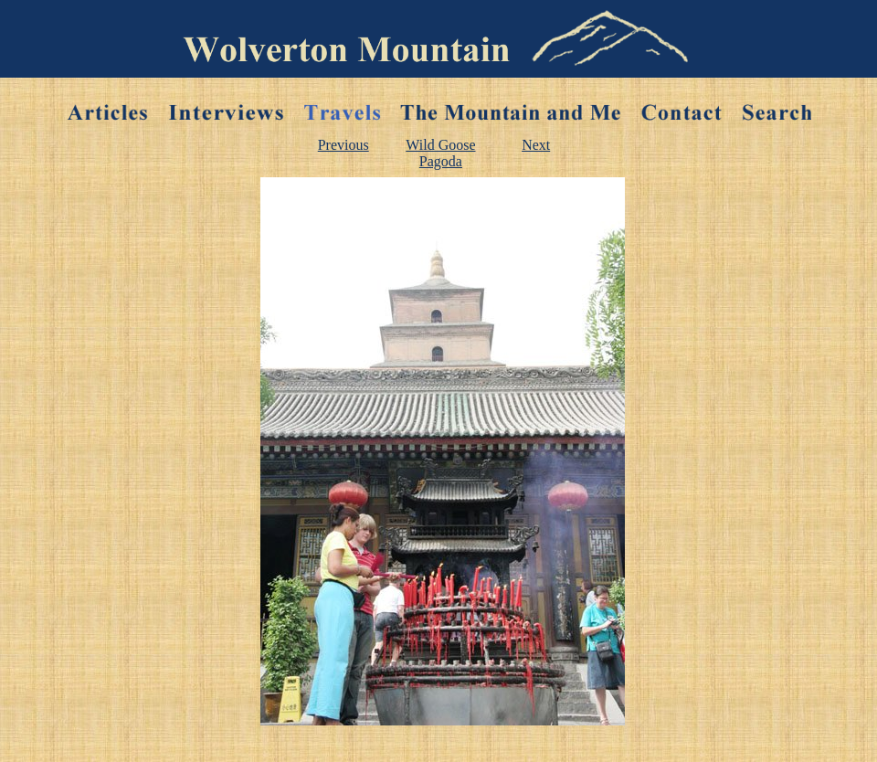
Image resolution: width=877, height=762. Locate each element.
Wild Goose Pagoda (440, 153)
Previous (343, 145)
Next (536, 145)
